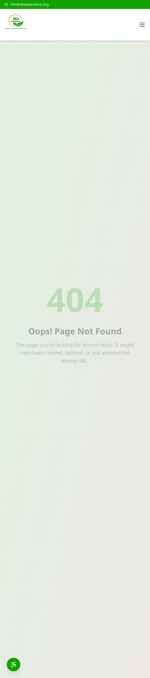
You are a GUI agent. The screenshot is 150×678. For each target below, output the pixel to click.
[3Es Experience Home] (16, 24)
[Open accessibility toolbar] (13, 664)
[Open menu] (142, 24)
